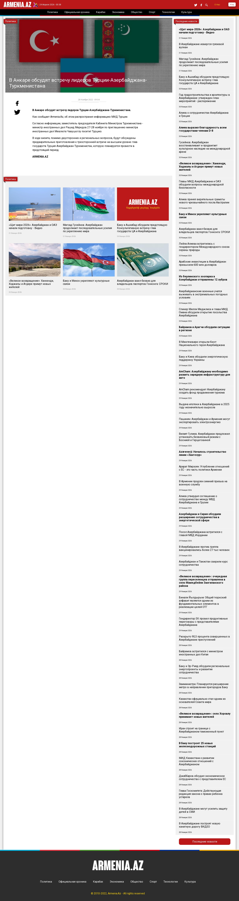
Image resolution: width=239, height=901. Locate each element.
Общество (136, 881)
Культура (190, 881)
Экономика (117, 881)
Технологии (170, 881)
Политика (46, 881)
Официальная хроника (72, 881)
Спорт (153, 881)
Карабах (98, 881)
